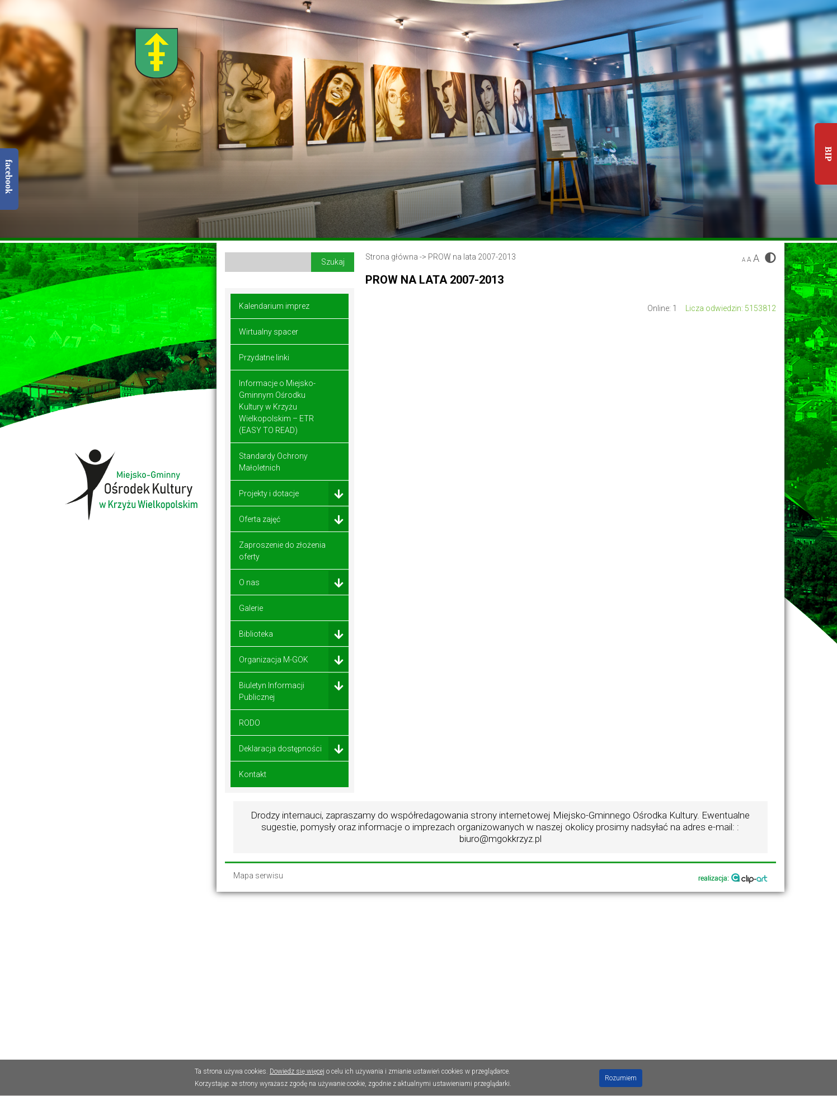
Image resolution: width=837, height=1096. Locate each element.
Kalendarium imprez (274, 306)
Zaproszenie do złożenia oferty (282, 550)
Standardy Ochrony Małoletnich (273, 461)
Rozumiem (621, 1078)
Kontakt (252, 774)
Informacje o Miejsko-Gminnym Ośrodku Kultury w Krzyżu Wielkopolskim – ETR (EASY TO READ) (277, 407)
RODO (249, 722)
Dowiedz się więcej (297, 1071)
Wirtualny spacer (268, 331)
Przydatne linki (264, 357)
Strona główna (391, 256)
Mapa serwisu (258, 876)
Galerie (251, 608)
